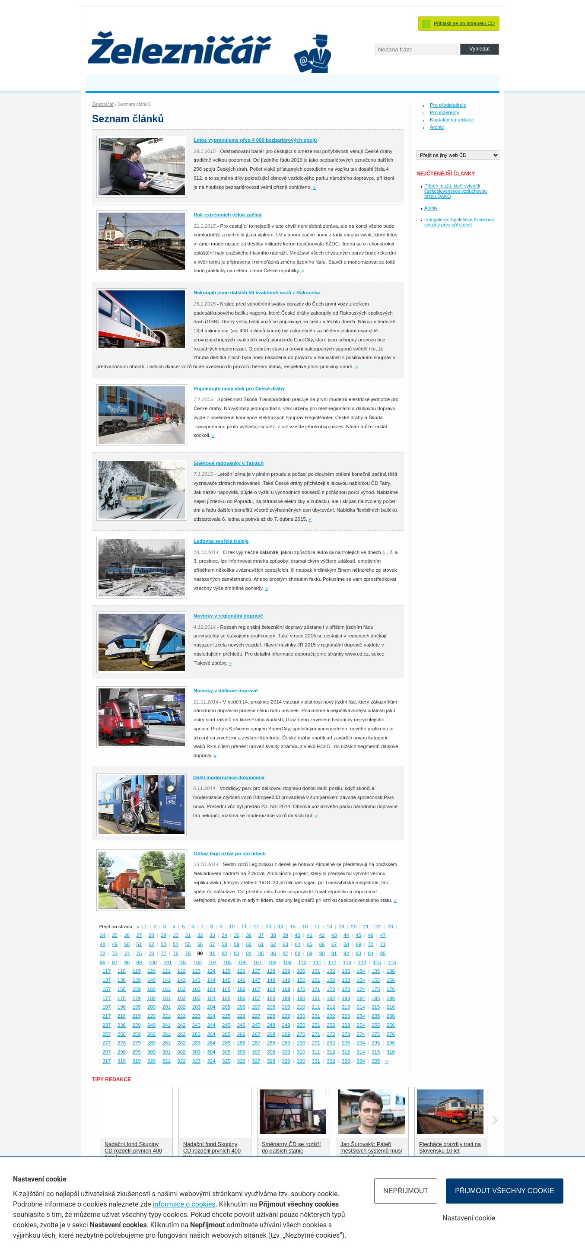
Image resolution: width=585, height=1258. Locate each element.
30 (175, 935)
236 (391, 1016)
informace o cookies (184, 1204)
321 (166, 1061)
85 (261, 953)
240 (151, 1025)
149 (286, 980)
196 (391, 998)
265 (226, 1034)
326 (241, 1061)
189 (286, 998)
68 (346, 944)
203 (196, 1007)
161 (166, 989)
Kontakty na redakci (452, 119)
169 (286, 989)
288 (271, 1042)
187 (256, 998)
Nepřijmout (405, 1190)
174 (361, 989)
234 (361, 1016)
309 (286, 1051)
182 (181, 998)
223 (196, 1016)
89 (309, 953)
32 (200, 935)
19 (341, 926)
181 (166, 998)
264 (211, 1034)
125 (226, 971)
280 (151, 1042)
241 (166, 1025)
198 (122, 1007)
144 (211, 980)
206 (241, 1007)
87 (285, 953)
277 (106, 1042)
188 (271, 998)
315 (376, 1051)
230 (301, 1016)
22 (378, 926)
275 (376, 1034)
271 (316, 1034)
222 (181, 1016)
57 (212, 944)
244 (211, 1025)
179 (136, 998)
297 (106, 1051)
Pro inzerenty (444, 112)
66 (322, 944)
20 (353, 926)
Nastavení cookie (468, 1218)
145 (226, 980)
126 (241, 971)
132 (331, 971)
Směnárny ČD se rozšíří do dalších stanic (291, 1147)
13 (268, 926)
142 (181, 980)
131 (316, 971)
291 (316, 1042)
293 (346, 1042)
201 (166, 1007)
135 (376, 971)
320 (151, 1061)
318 (122, 1061)
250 (301, 1025)
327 (256, 1061)
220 (151, 1016)
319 (136, 1061)
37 (261, 935)
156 (391, 980)
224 (211, 1016)
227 (256, 1016)
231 (316, 1016)
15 (293, 926)
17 (317, 926)
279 (136, 1042)
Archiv (437, 127)
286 (241, 1042)
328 (271, 1061)
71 (383, 944)
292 (331, 1042)
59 (236, 944)
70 (370, 944)
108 (272, 962)
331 (316, 1061)
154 (361, 980)
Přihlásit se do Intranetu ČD (464, 23)
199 (136, 1007)
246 (241, 1025)
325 (226, 1061)
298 (122, 1051)
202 (181, 1007)
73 (115, 953)
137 (106, 980)
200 (151, 1007)
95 (383, 953)
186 (241, 998)
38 (273, 935)
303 (196, 1051)
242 (181, 1025)
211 (316, 1007)
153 (346, 980)
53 (163, 944)
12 (256, 926)
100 (153, 962)
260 (151, 1034)
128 (271, 971)
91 (334, 953)
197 (106, 1007)
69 (358, 944)
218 (122, 1016)
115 (377, 962)
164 (211, 989)
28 (151, 935)
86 (273, 953)
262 (181, 1034)
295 (376, 1042)
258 (122, 1034)
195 (376, 998)
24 (102, 935)
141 (166, 980)
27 (139, 935)
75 (139, 953)
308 (271, 1051)
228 (271, 1016)
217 (106, 1016)
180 (151, 998)
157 (106, 989)
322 (181, 1061)
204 (211, 1007)
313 (346, 1051)
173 (346, 989)
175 (376, 989)
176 (391, 989)
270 (301, 1034)
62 (273, 944)
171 (316, 989)
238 (122, 1025)
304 (211, 1051)
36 (248, 935)
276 (391, 1034)
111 (317, 962)
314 (361, 1051)
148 (271, 980)
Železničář (103, 104)
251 (316, 1025)
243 (196, 1025)
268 (271, 1034)
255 (376, 1025)
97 (115, 962)
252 (331, 1025)
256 (391, 1025)
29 (163, 935)
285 (226, 1042)
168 (271, 989)
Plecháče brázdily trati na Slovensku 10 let (450, 1147)
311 (316, 1051)
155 (376, 980)
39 (285, 935)
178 (122, 998)
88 (297, 953)
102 (182, 962)
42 (322, 935)
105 (227, 962)
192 (331, 998)
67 (334, 944)
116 (392, 962)
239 (136, 1025)
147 (256, 980)
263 (196, 1034)
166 (241, 989)
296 (391, 1042)
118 (122, 971)
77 (163, 953)
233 (346, 1016)
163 (196, 989)
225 (226, 1016)
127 (256, 971)
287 (256, 1042)
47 (383, 935)
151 (316, 980)
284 (211, 1042)
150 (301, 980)
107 (257, 962)
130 (301, 971)
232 (331, 1016)
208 (271, 1007)
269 (286, 1034)
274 (361, 1034)
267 (256, 1034)
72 (102, 953)
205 (226, 1007)
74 (127, 953)
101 (167, 962)
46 (370, 935)
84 (248, 953)
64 (297, 944)
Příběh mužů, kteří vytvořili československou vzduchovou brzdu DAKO (455, 191)
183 (196, 998)
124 (211, 971)
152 (331, 980)
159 (136, 989)
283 (196, 1042)
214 (361, 1007)
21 (366, 926)
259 (136, 1034)
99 (139, 962)
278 (122, 1042)
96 (102, 962)
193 (346, 998)
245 (226, 1025)
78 (175, 953)
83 (236, 953)
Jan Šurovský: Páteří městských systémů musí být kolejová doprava (371, 1150)
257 (106, 1034)
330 (301, 1061)
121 (166, 971)
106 (242, 962)
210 (301, 1007)
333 (346, 1061)
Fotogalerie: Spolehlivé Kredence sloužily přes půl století (459, 222)
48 (102, 944)
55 (188, 944)
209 (286, 1007)
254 (361, 1025)
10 (232, 926)
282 (181, 1042)
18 (329, 926)
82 (224, 953)
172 (331, 989)
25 (115, 935)
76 (151, 953)
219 (136, 1016)
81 (212, 953)
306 (241, 1051)
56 (200, 944)
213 (346, 1007)
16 (305, 926)
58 (224, 944)
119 (136, 971)
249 (286, 1025)
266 (241, 1034)
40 (297, 935)
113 (347, 962)
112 (332, 962)
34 (224, 935)
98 (127, 962)
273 (346, 1034)
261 (166, 1034)
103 (198, 962)
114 (362, 962)
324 (211, 1061)
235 (376, 1016)
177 (106, 998)
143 (196, 980)
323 (196, 1061)
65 (309, 944)
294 (361, 1042)
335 (376, 1061)
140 (151, 980)
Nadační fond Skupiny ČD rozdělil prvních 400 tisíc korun (133, 1150)
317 (106, 1061)
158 (122, 989)
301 (166, 1051)
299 (136, 1051)
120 (151, 971)
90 (322, 953)
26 (127, 935)
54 (175, 944)
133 (346, 971)
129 (286, 971)
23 (390, 926)
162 (181, 989)
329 (286, 1061)
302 (181, 1051)
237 (106, 1025)
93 (358, 953)
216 (391, 1007)
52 (151, 944)
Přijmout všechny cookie (504, 1190)
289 (286, 1042)
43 (334, 935)
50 (127, 944)
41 (309, 935)
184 (211, 998)
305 (226, 1051)
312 (331, 1051)
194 (361, 998)
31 (188, 935)
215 (376, 1007)
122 (181, 971)
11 (244, 926)
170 (301, 989)
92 (346, 953)
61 (261, 944)
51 (139, 944)
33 (212, 935)
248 (271, 1025)
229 (286, 1016)
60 (248, 944)
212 (331, 1007)
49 (115, 944)
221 (166, 1016)
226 (241, 1016)
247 (256, 1025)
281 (166, 1042)
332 (331, 1061)
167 (256, 989)
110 (302, 962)
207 (256, 1007)
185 (226, 998)
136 (391, 971)
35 (236, 935)
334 (361, 1061)
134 (361, 971)
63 (285, 944)
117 (106, 971)
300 (151, 1051)
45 (358, 935)
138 (122, 980)
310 (301, 1051)
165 (226, 989)
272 (331, 1034)
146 (241, 980)
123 (196, 971)
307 (256, 1051)
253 (346, 1025)
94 (370, 953)
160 (151, 989)
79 (188, 953)
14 (280, 926)
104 (212, 962)
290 (301, 1042)
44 (346, 935)
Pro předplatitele (448, 105)
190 (301, 998)
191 (316, 998)
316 (391, 1051)
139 (136, 980)
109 (287, 962)
